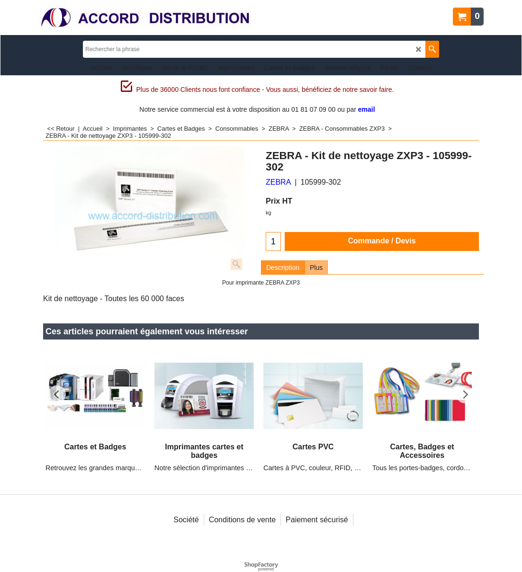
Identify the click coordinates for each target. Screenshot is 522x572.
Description (282, 267)
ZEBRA (278, 182)
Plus (316, 267)
